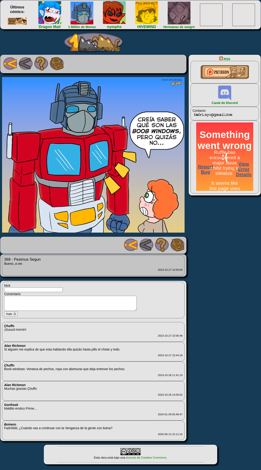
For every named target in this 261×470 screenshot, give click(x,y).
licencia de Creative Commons (146, 460)
